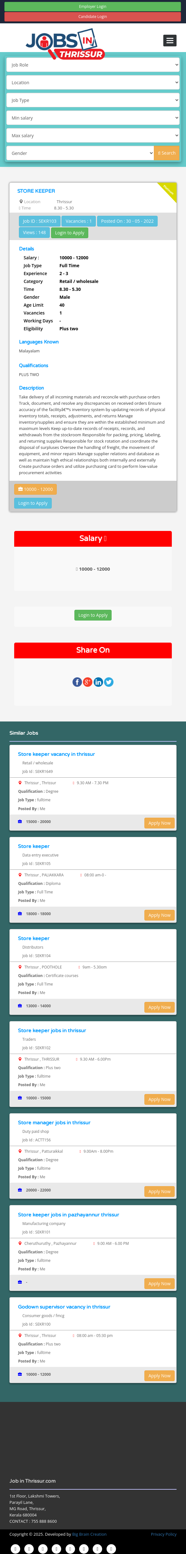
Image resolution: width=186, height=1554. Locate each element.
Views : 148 (34, 232)
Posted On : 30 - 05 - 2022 (127, 221)
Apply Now (159, 823)
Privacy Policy (164, 1534)
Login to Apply (69, 233)
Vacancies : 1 (79, 221)
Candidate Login (92, 16)
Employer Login (93, 6)
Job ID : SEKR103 (39, 221)
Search (167, 153)
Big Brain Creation (89, 1534)
